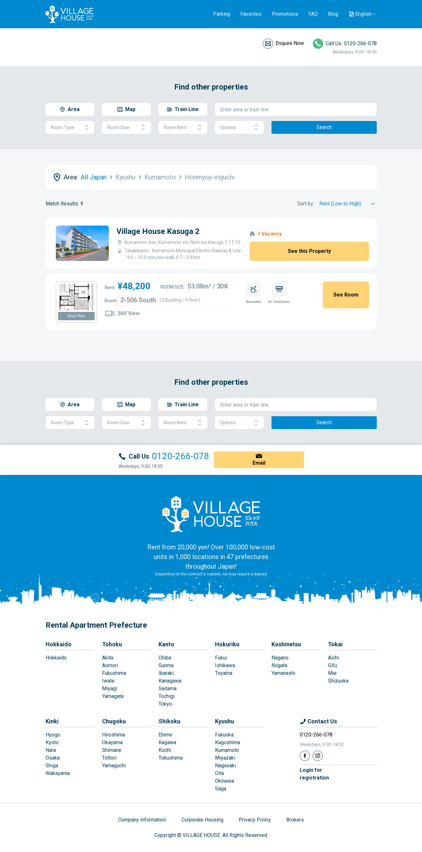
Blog (333, 14)
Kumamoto (227, 750)
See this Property (309, 251)
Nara (51, 750)
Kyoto (52, 742)
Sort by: (305, 204)
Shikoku (169, 721)
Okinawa (224, 781)
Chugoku (114, 721)
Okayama (112, 742)
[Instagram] (318, 756)
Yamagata (113, 696)
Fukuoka (224, 735)
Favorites (251, 14)
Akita (107, 658)
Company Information (142, 820)
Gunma (166, 665)
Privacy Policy (255, 820)
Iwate (108, 681)
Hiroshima (113, 735)
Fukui (221, 658)
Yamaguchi (114, 765)
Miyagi (109, 688)
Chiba (165, 658)
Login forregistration (314, 774)
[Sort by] (348, 204)
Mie (332, 673)
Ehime (165, 735)
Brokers (295, 820)
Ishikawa (225, 665)
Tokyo (165, 704)
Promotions (285, 14)
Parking (221, 14)
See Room (345, 295)
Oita (219, 773)
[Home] (211, 513)
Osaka (53, 758)
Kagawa (167, 742)
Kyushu (224, 721)
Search (324, 127)
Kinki (52, 721)
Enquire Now (290, 43)
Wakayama (58, 773)
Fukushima (114, 673)
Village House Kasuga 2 (158, 231)
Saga (220, 789)
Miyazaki (225, 758)
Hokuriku (227, 644)
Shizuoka (338, 681)
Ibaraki (166, 673)
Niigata (279, 665)
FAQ (313, 14)
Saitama (168, 688)
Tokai (335, 644)
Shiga (52, 765)
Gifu (332, 665)
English (363, 14)
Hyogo (53, 735)
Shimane (111, 750)
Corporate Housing (202, 820)
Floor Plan (76, 316)
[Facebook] (305, 756)
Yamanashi (283, 673)
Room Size (126, 127)
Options (239, 127)
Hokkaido (59, 644)
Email (259, 463)
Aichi (333, 658)
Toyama (223, 673)
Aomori (110, 665)
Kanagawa (170, 681)
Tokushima (171, 758)
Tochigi (167, 696)
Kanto (166, 644)
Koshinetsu (286, 644)
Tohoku (112, 644)
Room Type (70, 127)
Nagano (280, 658)
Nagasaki (225, 765)
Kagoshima (227, 742)
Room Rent (183, 127)
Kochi (165, 750)
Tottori (109, 758)
